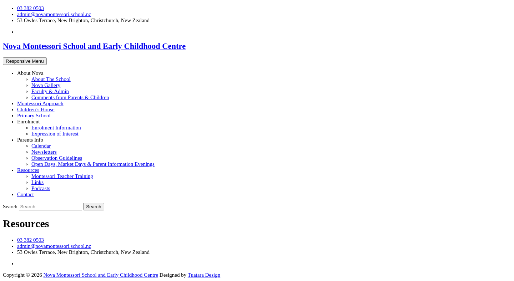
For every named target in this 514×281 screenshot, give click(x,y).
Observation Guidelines (56, 158)
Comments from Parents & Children (70, 97)
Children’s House (36, 109)
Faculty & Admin (50, 91)
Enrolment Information (56, 128)
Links (37, 182)
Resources (28, 170)
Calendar (41, 146)
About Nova (30, 73)
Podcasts (40, 188)
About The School (51, 79)
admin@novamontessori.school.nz (54, 14)
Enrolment (28, 121)
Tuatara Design (204, 275)
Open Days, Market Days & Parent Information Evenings (93, 164)
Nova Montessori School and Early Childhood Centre (94, 46)
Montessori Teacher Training (62, 176)
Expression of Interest (55, 134)
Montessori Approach (40, 103)
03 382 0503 (30, 8)
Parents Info (30, 140)
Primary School (34, 115)
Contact (25, 194)
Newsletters (44, 152)
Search (11, 206)
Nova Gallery (45, 85)
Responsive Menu (25, 61)
